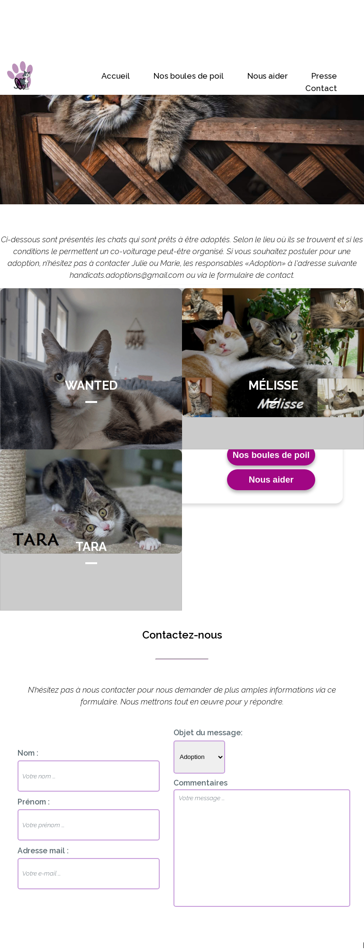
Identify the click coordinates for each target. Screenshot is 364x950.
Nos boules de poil (189, 76)
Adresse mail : (43, 850)
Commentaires (200, 782)
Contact (321, 88)
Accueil (115, 76)
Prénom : (34, 801)
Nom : (28, 753)
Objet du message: (208, 732)
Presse (324, 76)
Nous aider (267, 76)
